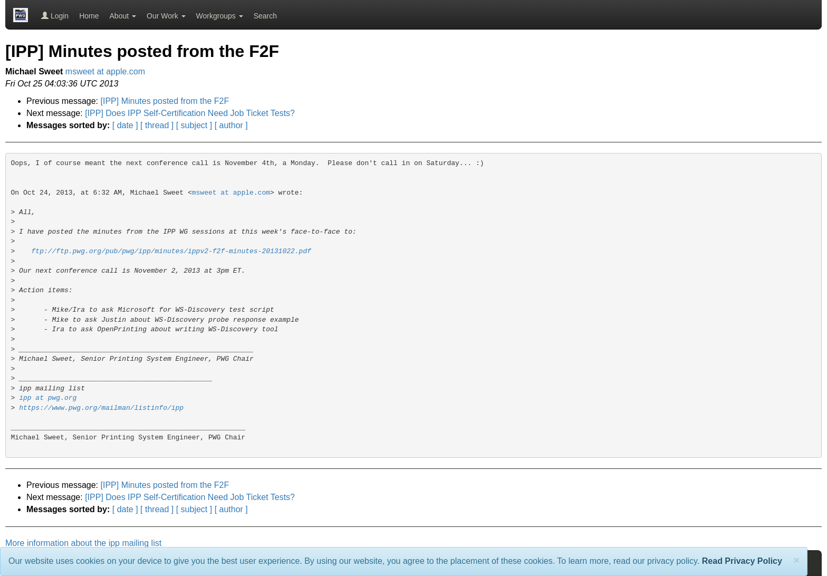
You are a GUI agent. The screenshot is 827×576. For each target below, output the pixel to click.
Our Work (166, 16)
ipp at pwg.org (47, 398)
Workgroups (219, 16)
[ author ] (231, 125)
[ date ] (125, 125)
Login (55, 16)
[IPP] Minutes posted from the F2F (165, 101)
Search (265, 16)
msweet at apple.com (105, 71)
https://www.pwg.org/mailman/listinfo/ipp (101, 408)
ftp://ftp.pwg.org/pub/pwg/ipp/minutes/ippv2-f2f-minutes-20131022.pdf (172, 251)
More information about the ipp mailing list (83, 543)
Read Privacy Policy (742, 560)
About (123, 16)
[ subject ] (194, 125)
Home (89, 16)
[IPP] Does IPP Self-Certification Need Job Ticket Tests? (190, 113)
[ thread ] (157, 125)
